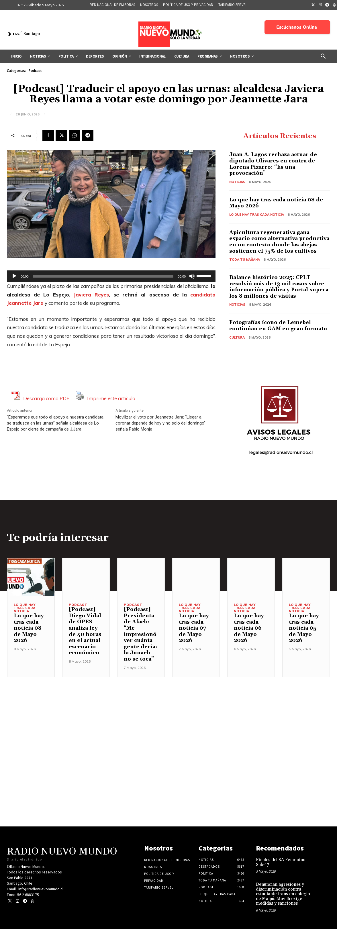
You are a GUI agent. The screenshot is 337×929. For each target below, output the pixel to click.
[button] (323, 56)
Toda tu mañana (244, 260)
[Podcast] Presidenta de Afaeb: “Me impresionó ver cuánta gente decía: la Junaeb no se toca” (140, 634)
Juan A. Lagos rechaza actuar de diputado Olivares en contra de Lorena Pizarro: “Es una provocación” (273, 164)
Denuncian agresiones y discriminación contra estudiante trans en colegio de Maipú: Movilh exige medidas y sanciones (283, 894)
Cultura (237, 337)
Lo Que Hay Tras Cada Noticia (256, 215)
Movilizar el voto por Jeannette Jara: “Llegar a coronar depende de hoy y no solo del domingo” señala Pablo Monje (160, 423)
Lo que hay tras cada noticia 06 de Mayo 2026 (249, 628)
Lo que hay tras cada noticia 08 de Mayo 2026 (276, 203)
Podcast (35, 70)
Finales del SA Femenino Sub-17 (280, 862)
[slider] (103, 276)
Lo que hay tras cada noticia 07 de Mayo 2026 (194, 628)
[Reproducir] (14, 276)
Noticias (237, 182)
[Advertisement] (168, 717)
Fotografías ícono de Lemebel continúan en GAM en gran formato (278, 325)
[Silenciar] (192, 276)
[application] (111, 276)
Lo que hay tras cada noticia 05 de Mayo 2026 (304, 628)
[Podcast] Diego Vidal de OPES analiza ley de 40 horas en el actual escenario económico (85, 631)
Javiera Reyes (91, 295)
